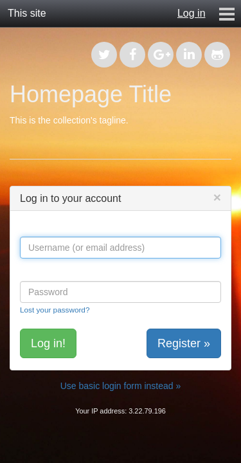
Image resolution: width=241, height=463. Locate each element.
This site (27, 13)
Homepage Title (91, 94)
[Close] (217, 197)
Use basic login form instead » (120, 386)
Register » (183, 343)
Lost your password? (54, 309)
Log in (191, 13)
